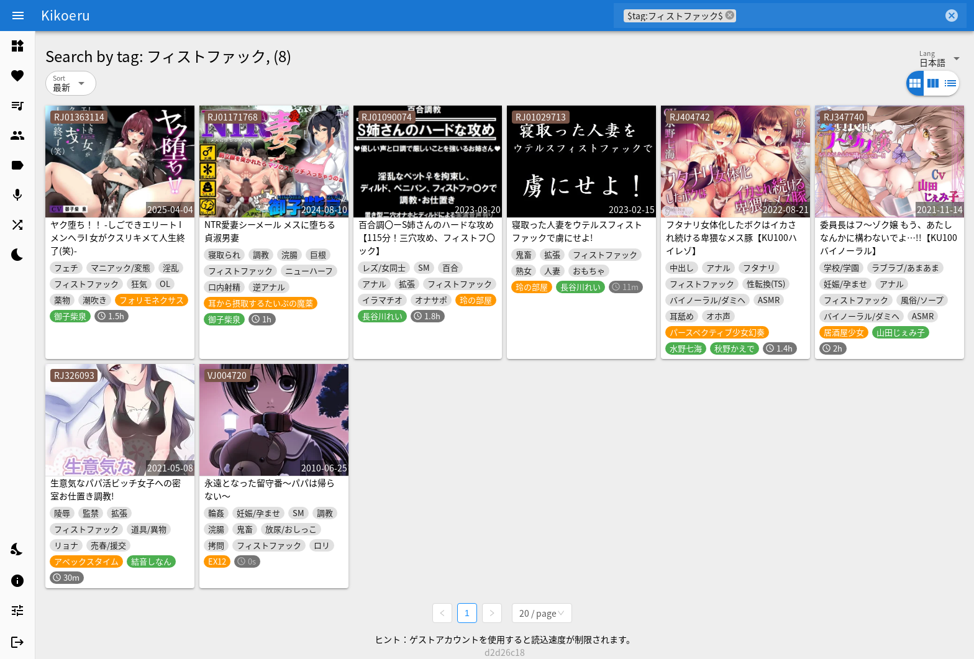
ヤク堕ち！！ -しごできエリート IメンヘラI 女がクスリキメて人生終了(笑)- (117, 237)
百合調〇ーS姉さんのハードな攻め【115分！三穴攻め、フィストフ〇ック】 (426, 237)
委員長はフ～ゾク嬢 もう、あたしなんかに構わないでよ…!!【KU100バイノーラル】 (888, 237)
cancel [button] (729, 15)
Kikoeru (65, 15)
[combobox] (839, 15)
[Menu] (18, 15)
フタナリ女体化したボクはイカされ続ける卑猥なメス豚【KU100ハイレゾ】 (731, 237)
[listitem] (17, 46)
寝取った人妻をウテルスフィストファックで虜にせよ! (577, 230)
